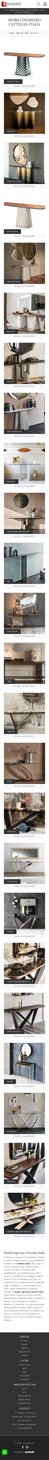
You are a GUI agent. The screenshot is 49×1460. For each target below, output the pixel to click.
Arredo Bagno (25, 1400)
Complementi (24, 1376)
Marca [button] (11, 33)
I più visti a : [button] (35, 33)
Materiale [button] (19, 33)
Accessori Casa (24, 1403)
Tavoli (24, 1368)
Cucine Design (24, 1365)
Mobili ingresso (32, 10)
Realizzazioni (24, 1352)
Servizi (24, 1344)
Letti (24, 1392)
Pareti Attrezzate (24, 1396)
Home (6, 10)
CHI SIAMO (24, 1341)
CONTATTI (24, 1355)
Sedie (24, 1372)
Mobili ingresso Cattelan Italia (30, 11)
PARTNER (24, 1348)
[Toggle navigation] (45, 4)
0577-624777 (26, 1420)
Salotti (24, 1389)
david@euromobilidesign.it (27, 1424)
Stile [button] (26, 33)
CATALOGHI (24, 1379)
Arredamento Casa (17, 10)
